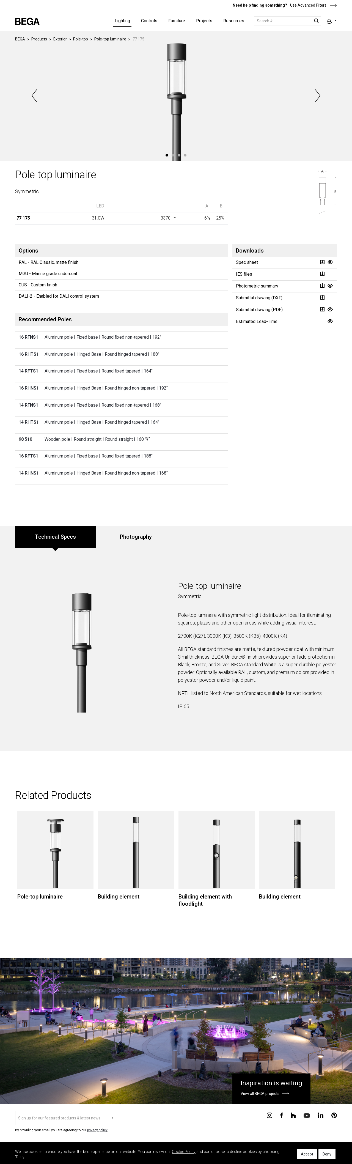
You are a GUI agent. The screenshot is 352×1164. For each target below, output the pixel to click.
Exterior (60, 39)
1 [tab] (167, 155)
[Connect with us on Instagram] (269, 1115)
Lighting (122, 20)
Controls (149, 20)
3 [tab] (179, 155)
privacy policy (97, 1130)
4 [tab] (185, 155)
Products (39, 39)
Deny (327, 1154)
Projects (204, 20)
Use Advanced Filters (313, 5)
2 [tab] (173, 155)
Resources (233, 20)
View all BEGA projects (260, 1093)
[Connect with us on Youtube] (307, 1115)
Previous (35, 95)
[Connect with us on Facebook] (281, 1115)
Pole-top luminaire (110, 39)
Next (317, 95)
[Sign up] (65, 1118)
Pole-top (80, 39)
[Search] (287, 21)
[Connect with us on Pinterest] (334, 1115)
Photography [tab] (136, 536)
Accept (307, 1154)
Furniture (176, 20)
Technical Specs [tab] (55, 536)
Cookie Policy (184, 1151)
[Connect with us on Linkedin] (320, 1115)
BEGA (20, 39)
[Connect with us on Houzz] (293, 1115)
